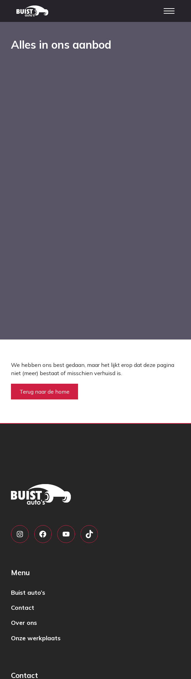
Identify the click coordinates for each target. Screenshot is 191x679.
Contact (22, 607)
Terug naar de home (44, 391)
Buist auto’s (28, 592)
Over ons (24, 622)
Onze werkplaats (36, 638)
